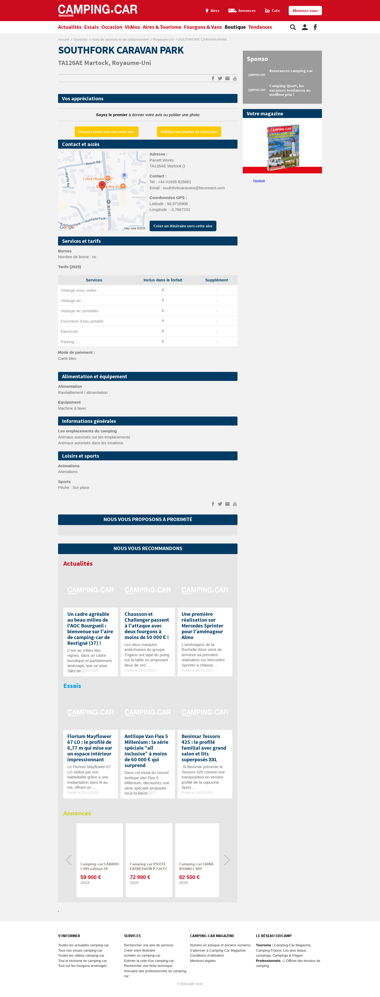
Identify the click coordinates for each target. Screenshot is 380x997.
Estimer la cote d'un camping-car (149, 961)
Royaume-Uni (131, 63)
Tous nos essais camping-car (80, 950)
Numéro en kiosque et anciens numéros (220, 945)
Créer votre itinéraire (139, 950)
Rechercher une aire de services (148, 945)
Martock (96, 63)
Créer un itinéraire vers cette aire (183, 226)
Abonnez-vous (305, 10)
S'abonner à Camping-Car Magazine (218, 950)
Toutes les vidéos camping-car (81, 955)
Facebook (259, 180)
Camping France (268, 950)
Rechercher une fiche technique (148, 966)
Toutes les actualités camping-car (83, 945)
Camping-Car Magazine (292, 945)
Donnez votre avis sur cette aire (107, 132)
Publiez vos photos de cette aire (189, 132)
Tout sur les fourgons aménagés (82, 966)
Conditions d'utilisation (207, 955)
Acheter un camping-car (142, 955)
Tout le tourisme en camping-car (82, 961)
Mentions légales (203, 961)
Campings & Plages (288, 955)
